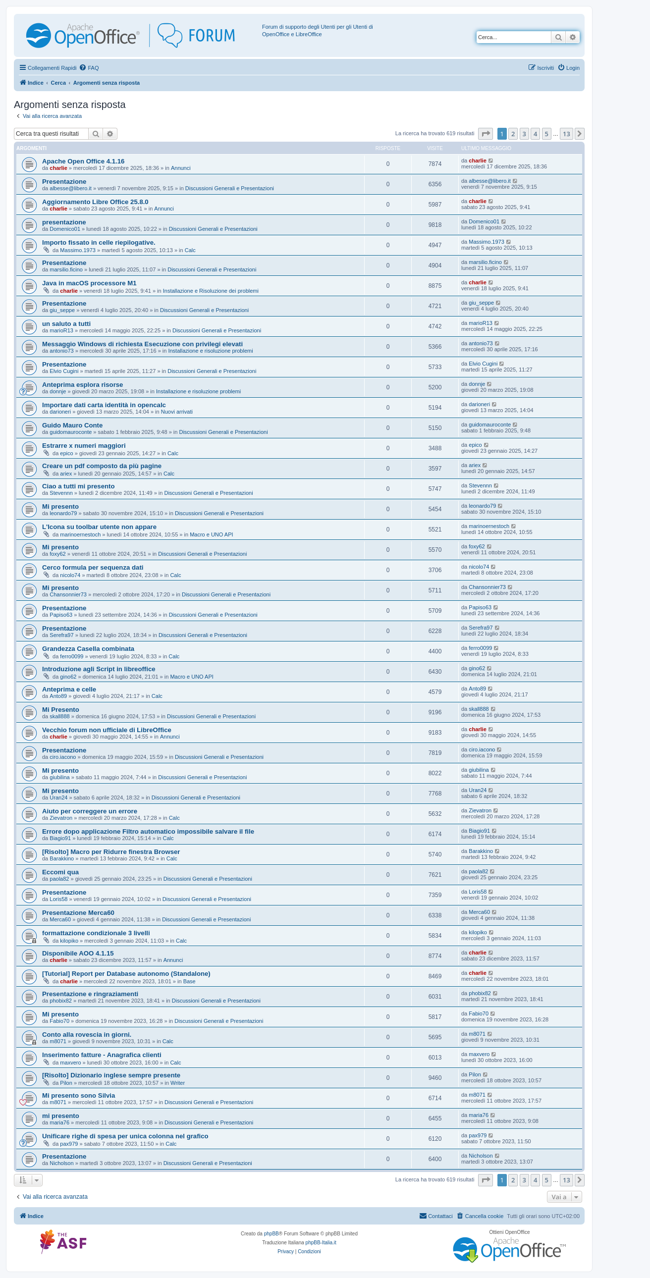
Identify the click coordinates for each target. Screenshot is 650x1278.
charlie (58, 168)
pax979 (69, 1144)
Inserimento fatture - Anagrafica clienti (102, 1055)
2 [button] (513, 133)
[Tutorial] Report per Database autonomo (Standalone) (126, 973)
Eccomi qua (60, 872)
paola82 (59, 879)
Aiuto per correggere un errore (89, 811)
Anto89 (58, 696)
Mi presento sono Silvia (78, 1095)
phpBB (271, 1233)
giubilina (59, 777)
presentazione (64, 222)
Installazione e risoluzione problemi (210, 351)
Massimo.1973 (78, 250)
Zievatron (61, 818)
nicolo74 (70, 575)
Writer (177, 1083)
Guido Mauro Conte (72, 425)
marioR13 (61, 330)
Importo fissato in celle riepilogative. (99, 242)
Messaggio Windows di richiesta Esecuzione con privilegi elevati (142, 344)
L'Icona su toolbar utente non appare (99, 527)
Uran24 (58, 797)
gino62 (68, 677)
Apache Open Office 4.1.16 (83, 161)
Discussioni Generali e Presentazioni (229, 188)
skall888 (59, 716)
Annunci (181, 168)
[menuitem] (89, 68)
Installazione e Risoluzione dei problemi (211, 291)
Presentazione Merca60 (78, 912)
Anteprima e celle (69, 689)
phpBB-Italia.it (321, 1242)
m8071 (58, 1041)
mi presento (60, 1115)
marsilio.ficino (66, 269)
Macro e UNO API (211, 534)
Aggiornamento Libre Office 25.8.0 (95, 202)
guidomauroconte (71, 432)
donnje (58, 391)
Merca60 (60, 919)
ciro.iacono (63, 757)
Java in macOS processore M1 (89, 283)
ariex (66, 474)
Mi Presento (60, 709)
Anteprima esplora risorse (82, 384)
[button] (485, 134)
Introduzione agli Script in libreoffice (99, 669)
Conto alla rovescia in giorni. (86, 1034)
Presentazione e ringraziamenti (90, 994)
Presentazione (64, 181)
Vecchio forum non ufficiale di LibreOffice (106, 730)
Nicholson (61, 1163)
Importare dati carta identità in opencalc (104, 405)
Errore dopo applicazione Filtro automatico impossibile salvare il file (148, 831)
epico (66, 453)
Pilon (66, 1083)
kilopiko (69, 941)
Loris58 (58, 899)
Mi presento (60, 506)
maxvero (70, 1062)
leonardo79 (63, 513)
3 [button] (524, 133)
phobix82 (61, 1001)
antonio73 (61, 351)
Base (189, 981)
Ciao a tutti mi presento (78, 486)
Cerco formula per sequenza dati (92, 567)
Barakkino (62, 858)
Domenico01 (65, 229)
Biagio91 (60, 838)
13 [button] (566, 133)
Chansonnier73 (68, 594)
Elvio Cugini (64, 371)
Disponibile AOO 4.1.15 (78, 953)
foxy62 (57, 554)
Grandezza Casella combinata (88, 648)
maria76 (59, 1122)
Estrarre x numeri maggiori (84, 445)
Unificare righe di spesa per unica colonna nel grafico (125, 1136)
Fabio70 (59, 1021)
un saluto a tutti (66, 323)
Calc (190, 250)
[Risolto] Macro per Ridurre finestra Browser (111, 851)
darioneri (60, 412)
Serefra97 (61, 635)
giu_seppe (62, 310)
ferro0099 (71, 656)
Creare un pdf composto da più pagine (102, 466)
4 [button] (535, 133)
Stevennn (61, 493)
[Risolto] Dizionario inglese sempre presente (111, 1075)
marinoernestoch (80, 534)
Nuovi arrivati (177, 412)
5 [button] (546, 133)
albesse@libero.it (71, 188)
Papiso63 (61, 615)
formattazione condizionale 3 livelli (96, 933)
